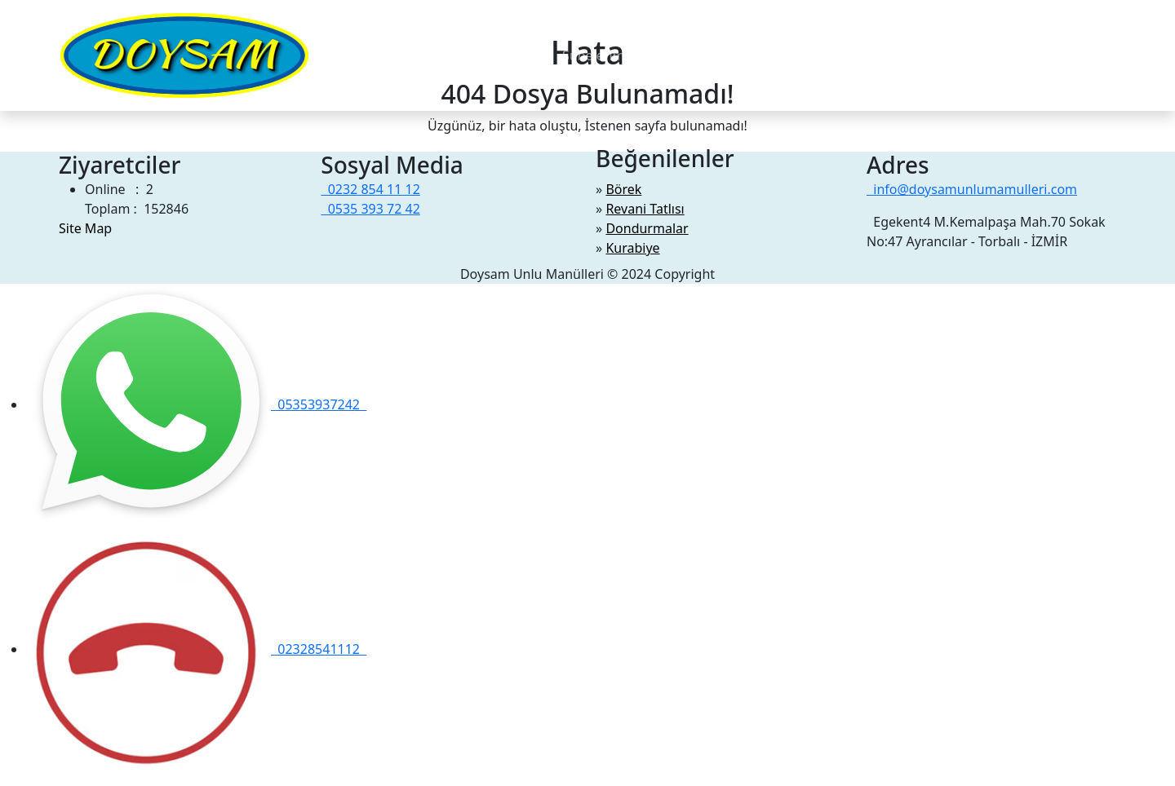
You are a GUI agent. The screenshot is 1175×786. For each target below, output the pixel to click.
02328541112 (196, 649)
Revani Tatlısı (644, 209)
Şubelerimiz (598, 55)
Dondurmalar (646, 228)
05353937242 (196, 404)
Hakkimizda (450, 55)
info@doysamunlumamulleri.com (972, 189)
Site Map (85, 228)
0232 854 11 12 (370, 189)
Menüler (361, 55)
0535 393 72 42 (370, 209)
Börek (623, 189)
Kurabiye (632, 248)
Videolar (524, 55)
